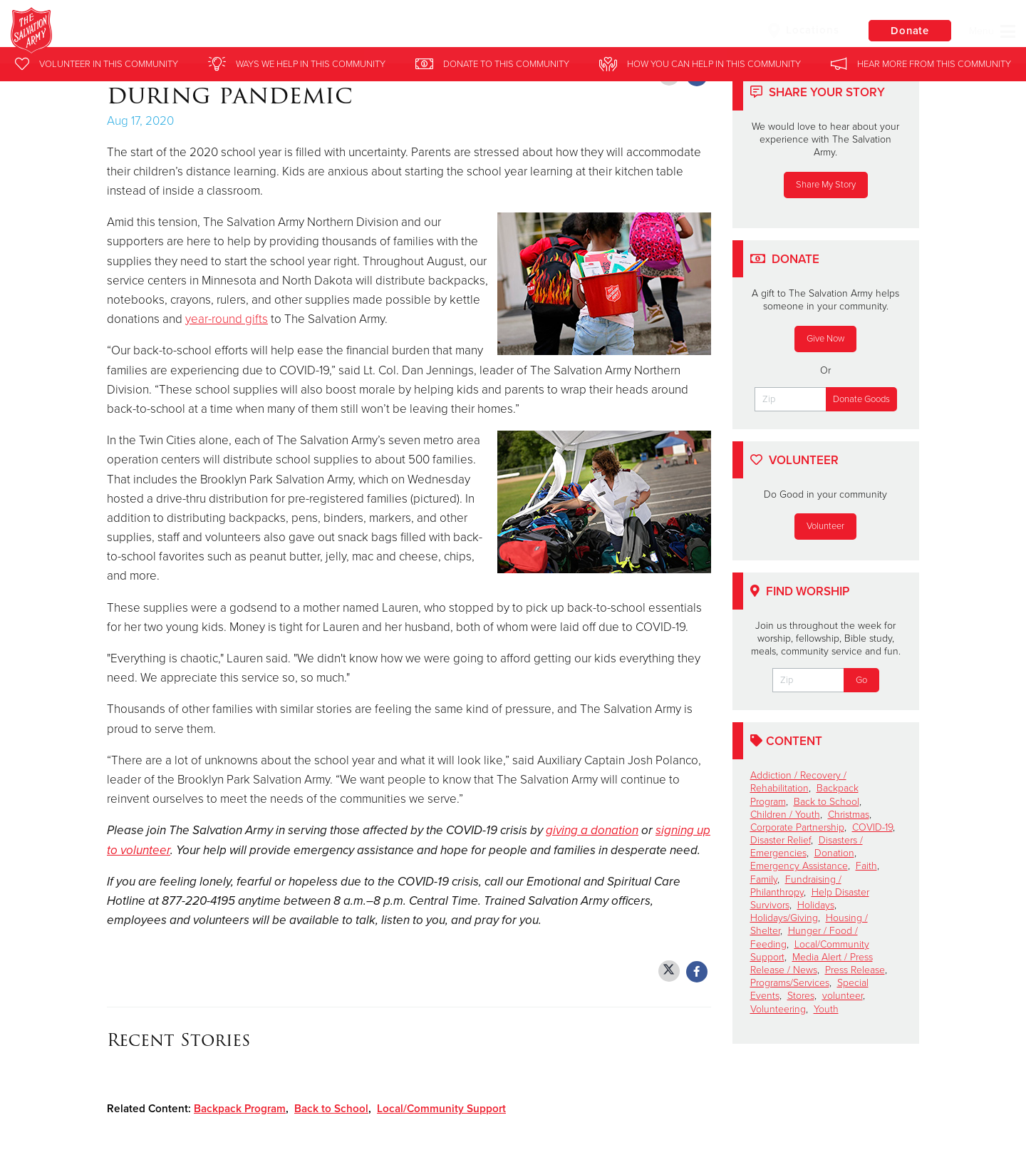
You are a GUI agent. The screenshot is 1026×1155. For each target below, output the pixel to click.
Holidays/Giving (784, 918)
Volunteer (825, 526)
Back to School (331, 1108)
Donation (834, 853)
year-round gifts (226, 319)
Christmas (848, 814)
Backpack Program (240, 1108)
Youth (826, 1009)
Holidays (815, 905)
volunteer (842, 996)
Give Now (825, 338)
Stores (800, 996)
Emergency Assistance (799, 866)
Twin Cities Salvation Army (248, 32)
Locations (800, 30)
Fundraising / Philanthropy (795, 885)
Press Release (855, 970)
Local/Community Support (441, 1108)
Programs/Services (789, 983)
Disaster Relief (780, 840)
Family (763, 879)
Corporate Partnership (797, 827)
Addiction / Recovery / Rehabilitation (798, 781)
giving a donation (592, 830)
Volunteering (778, 1009)
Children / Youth (785, 814)
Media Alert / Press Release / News (811, 963)
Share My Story (826, 184)
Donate (908, 31)
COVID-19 (872, 827)
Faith (866, 866)
